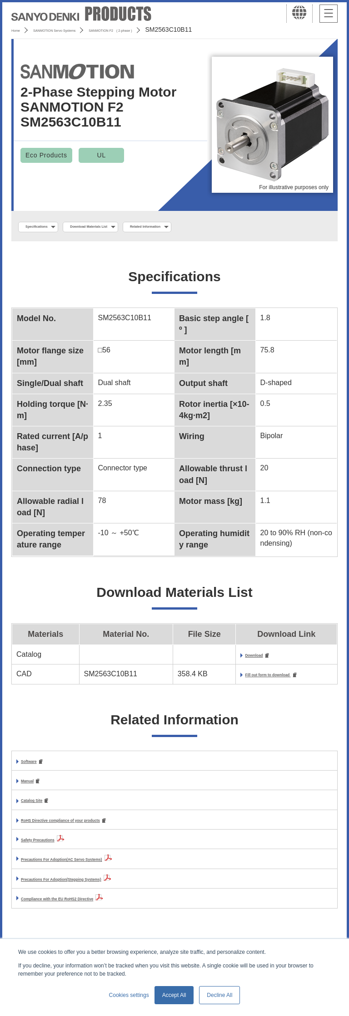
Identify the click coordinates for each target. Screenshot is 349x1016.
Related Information (225, 227)
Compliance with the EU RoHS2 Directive (91, 906)
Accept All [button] (174, 995)
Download (225, 658)
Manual (33, 786)
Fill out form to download (252, 678)
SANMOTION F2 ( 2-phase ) (180, 29)
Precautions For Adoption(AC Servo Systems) (100, 867)
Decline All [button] (219, 995)
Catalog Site (42, 807)
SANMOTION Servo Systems (83, 29)
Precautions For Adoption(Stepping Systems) (99, 886)
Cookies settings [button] (129, 995)
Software (36, 766)
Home (19, 29)
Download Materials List (133, 227)
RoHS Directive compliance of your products (98, 827)
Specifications (49, 227)
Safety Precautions (53, 847)
